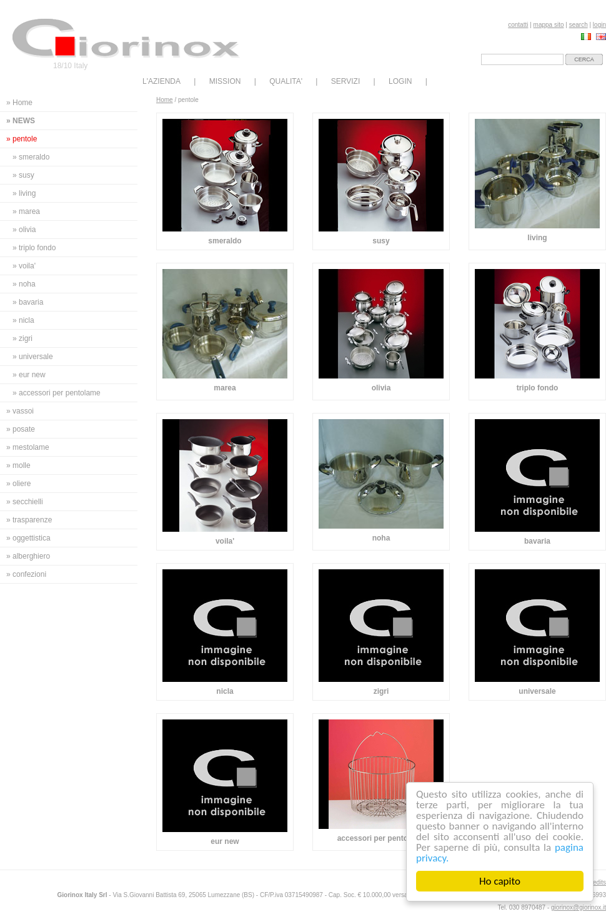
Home (164, 99)
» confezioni (26, 574)
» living (24, 193)
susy (380, 240)
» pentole (21, 139)
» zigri (22, 338)
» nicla (23, 320)
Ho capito (499, 881)
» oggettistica (28, 538)
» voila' (24, 266)
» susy (23, 175)
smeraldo (224, 240)
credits (597, 882)
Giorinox (126, 38)
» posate (20, 429)
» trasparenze (29, 519)
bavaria (537, 541)
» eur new (29, 374)
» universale (32, 356)
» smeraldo (30, 157)
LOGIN (400, 81)
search (578, 24)
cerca (584, 59)
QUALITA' (285, 81)
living (537, 237)
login (599, 24)
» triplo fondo (34, 247)
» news (20, 120)
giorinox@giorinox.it (578, 907)
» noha (24, 284)
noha (381, 538)
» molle (18, 465)
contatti (518, 24)
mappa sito (549, 24)
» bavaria (27, 302)
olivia (381, 387)
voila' (225, 541)
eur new (225, 841)
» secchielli (24, 501)
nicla (224, 691)
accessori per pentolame (381, 838)
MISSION (225, 81)
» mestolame (27, 447)
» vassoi (20, 411)
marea (225, 387)
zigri (381, 691)
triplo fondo (538, 387)
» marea (26, 211)
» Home (19, 102)
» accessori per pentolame (56, 392)
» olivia (24, 229)
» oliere (18, 483)
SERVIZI (345, 81)
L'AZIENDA (161, 81)
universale (537, 691)
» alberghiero (28, 556)
